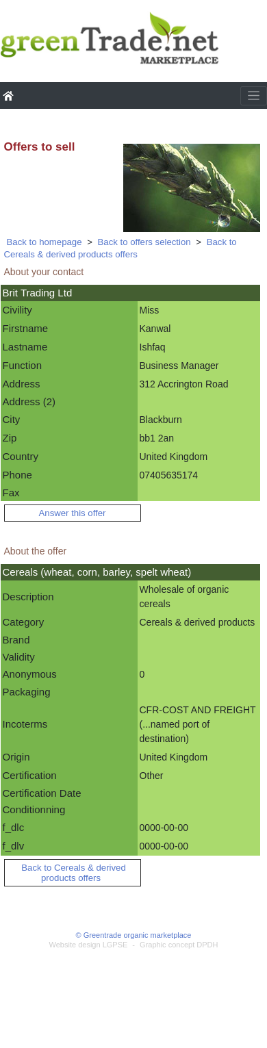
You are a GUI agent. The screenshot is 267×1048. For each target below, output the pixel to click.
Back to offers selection (144, 242)
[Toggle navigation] (253, 95)
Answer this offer (72, 513)
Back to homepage (44, 242)
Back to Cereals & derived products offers (120, 248)
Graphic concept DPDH (179, 945)
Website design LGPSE (88, 945)
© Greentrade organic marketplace (134, 935)
